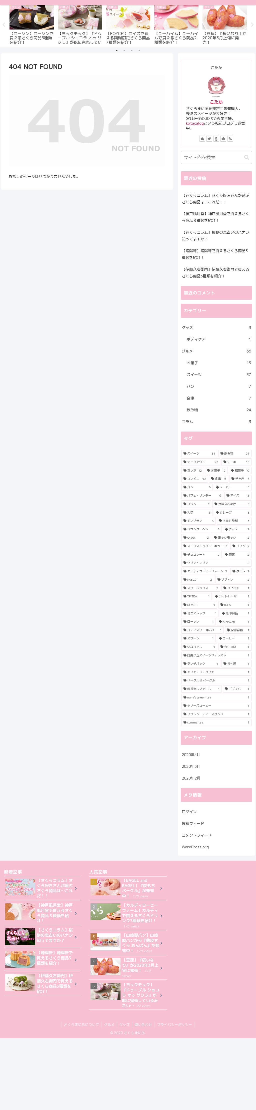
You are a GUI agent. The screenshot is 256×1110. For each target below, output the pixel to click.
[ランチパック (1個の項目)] (200, 663)
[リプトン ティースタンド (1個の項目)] (216, 714)
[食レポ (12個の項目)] (192, 470)
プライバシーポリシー (175, 1024)
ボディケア (219, 339)
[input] (216, 157)
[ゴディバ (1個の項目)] (237, 689)
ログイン (189, 811)
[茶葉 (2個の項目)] (237, 554)
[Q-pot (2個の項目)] (196, 537)
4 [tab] (139, 50)
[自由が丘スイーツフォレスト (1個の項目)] (216, 655)
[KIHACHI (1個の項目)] (234, 621)
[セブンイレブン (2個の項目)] (216, 563)
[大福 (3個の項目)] (197, 512)
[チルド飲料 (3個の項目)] (234, 521)
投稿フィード (193, 823)
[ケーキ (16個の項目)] (236, 462)
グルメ (216, 351)
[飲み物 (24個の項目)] (235, 453)
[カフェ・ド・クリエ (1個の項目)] (216, 672)
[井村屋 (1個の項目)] (236, 663)
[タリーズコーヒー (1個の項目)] (216, 705)
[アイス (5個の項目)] (238, 495)
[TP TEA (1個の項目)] (196, 596)
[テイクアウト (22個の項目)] (200, 462)
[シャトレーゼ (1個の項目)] (232, 596)
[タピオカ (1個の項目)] (236, 588)
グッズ (216, 327)
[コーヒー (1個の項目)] (234, 638)
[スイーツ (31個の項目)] (199, 453)
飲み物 (219, 410)
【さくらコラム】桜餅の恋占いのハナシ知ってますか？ (215, 236)
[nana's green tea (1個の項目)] (216, 697)
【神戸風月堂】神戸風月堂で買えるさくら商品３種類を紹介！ (215, 217)
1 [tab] (116, 50)
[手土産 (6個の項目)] (240, 479)
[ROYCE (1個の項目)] (199, 605)
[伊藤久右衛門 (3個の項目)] (232, 504)
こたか (216, 102)
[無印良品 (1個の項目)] (236, 613)
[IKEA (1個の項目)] (235, 605)
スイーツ (219, 374)
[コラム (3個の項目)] (196, 504)
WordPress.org (195, 847)
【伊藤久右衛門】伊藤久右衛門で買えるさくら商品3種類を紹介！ (215, 273)
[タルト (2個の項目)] (241, 571)
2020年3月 (191, 766)
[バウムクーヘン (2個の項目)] (201, 529)
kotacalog (195, 123)
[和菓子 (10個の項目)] (240, 470)
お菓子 (219, 362)
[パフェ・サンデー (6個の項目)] (202, 495)
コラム (216, 421)
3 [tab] (131, 50)
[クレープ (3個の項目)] (233, 512)
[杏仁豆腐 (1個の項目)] (235, 647)
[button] (246, 157)
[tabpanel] (31, 24)
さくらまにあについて (80, 1024)
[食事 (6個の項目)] (218, 479)
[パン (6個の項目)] (197, 487)
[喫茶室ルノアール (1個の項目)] (201, 689)
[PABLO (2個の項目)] (197, 579)
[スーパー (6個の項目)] (233, 487)
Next (252, 24)
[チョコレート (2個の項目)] (201, 554)
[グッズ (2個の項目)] (237, 529)
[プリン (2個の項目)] (241, 546)
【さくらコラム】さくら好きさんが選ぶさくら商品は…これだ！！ (215, 199)
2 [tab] (124, 50)
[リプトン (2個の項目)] (233, 579)
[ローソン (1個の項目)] (198, 621)
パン (219, 386)
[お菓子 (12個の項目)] (216, 470)
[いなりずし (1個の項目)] (199, 647)
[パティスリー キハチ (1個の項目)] (202, 630)
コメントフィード (197, 835)
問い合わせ (143, 1024)
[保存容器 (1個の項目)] (238, 630)
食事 (219, 398)
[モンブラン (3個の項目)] (198, 521)
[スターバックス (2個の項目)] (200, 588)
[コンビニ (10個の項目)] (194, 479)
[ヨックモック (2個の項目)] (232, 537)
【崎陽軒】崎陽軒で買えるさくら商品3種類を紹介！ (215, 254)
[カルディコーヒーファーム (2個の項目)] (205, 571)
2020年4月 (191, 754)
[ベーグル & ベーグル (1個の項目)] (216, 680)
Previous (3, 24)
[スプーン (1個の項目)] (198, 638)
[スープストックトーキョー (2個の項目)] (205, 546)
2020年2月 (191, 778)
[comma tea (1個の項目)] (216, 722)
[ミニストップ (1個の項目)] (200, 613)
